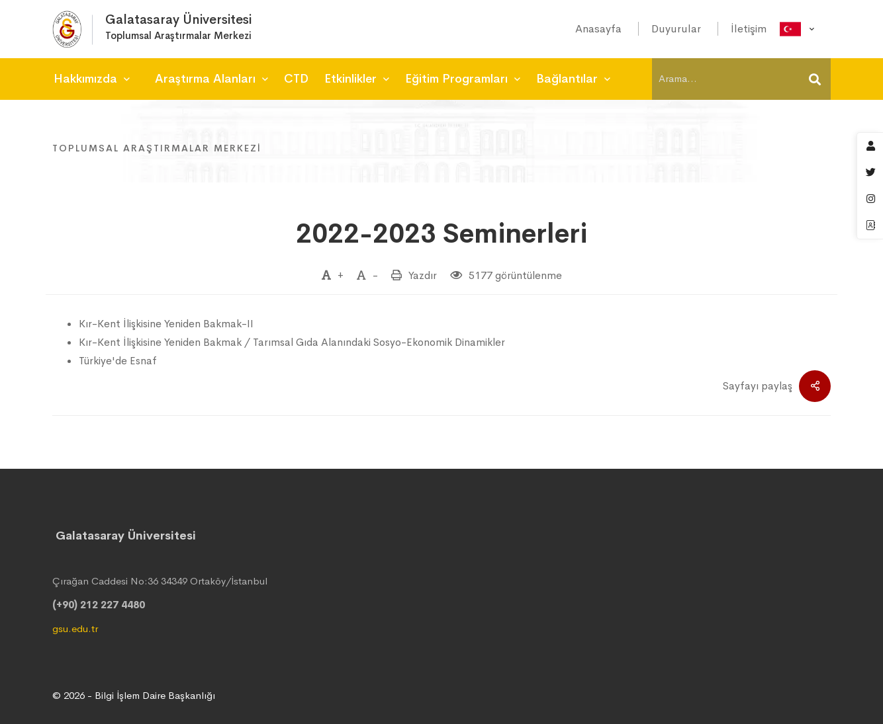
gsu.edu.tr (75, 628)
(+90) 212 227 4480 (98, 604)
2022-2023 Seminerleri (441, 234)
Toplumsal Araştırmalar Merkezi (156, 148)
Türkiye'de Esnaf (118, 361)
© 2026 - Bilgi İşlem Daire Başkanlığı (133, 695)
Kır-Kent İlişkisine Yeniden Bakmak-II (166, 324)
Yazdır (422, 275)
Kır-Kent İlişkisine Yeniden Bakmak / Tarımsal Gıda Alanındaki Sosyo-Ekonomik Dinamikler (292, 342)
